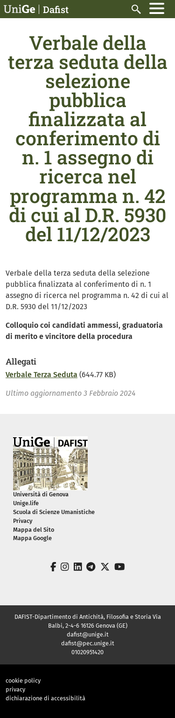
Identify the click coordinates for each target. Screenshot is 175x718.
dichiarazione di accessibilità (45, 698)
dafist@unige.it (88, 634)
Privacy (22, 520)
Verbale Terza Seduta (41, 374)
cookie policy (23, 680)
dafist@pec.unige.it (87, 643)
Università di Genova (41, 494)
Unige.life (26, 503)
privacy (15, 689)
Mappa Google (32, 538)
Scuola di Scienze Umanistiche (54, 511)
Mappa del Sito (33, 529)
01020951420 (87, 652)
